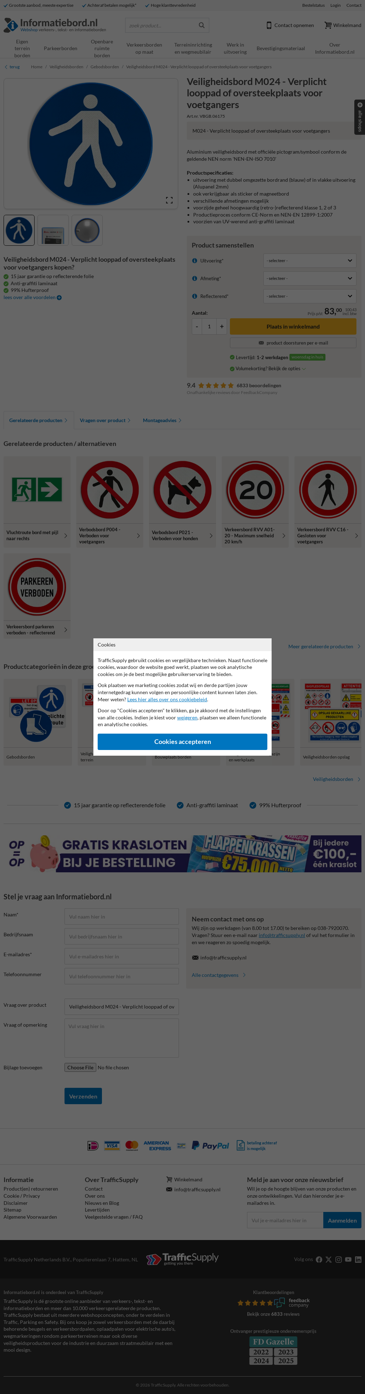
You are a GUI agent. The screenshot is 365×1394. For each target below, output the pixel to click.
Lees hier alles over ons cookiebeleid (167, 699)
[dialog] (182, 697)
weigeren (187, 717)
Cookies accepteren (182, 741)
